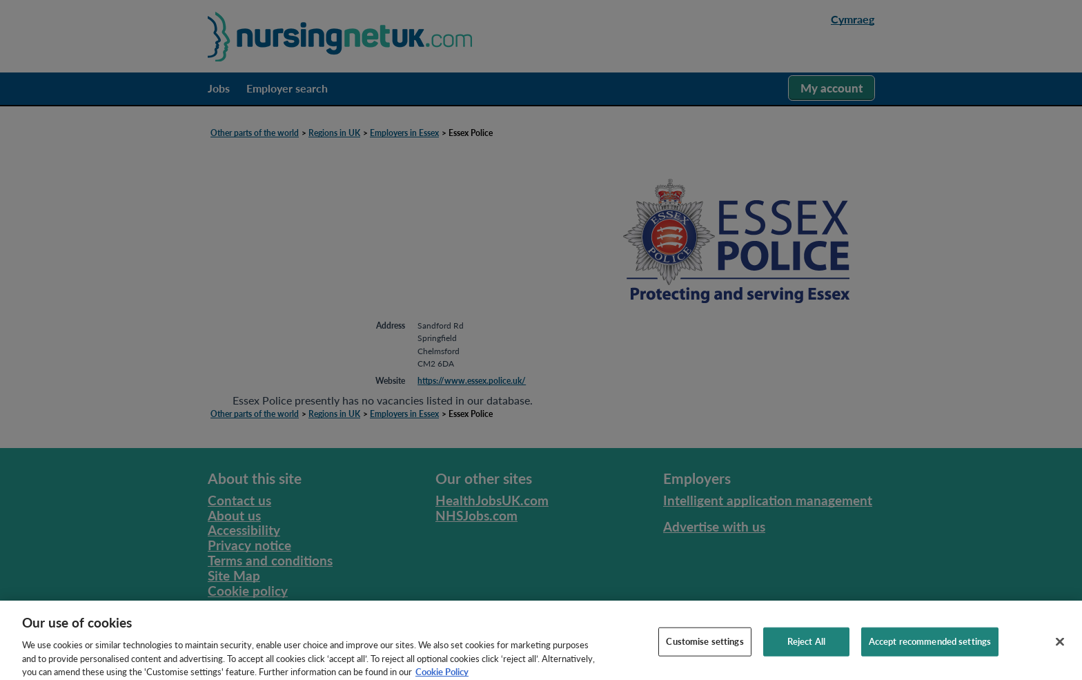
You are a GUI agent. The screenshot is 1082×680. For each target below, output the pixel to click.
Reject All (806, 650)
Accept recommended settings (930, 650)
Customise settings (704, 650)
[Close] (1060, 651)
